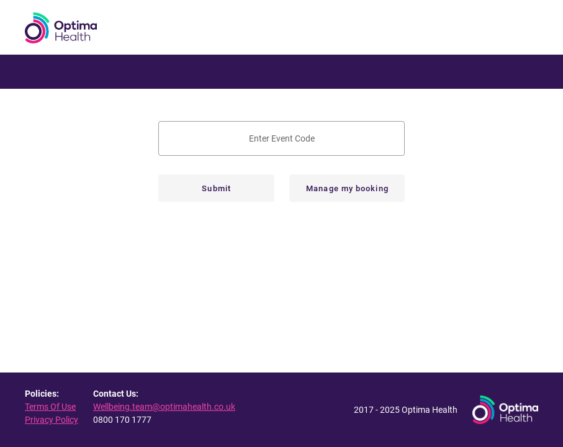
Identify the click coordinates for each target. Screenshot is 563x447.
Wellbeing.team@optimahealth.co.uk (164, 407)
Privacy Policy (51, 420)
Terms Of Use (50, 407)
